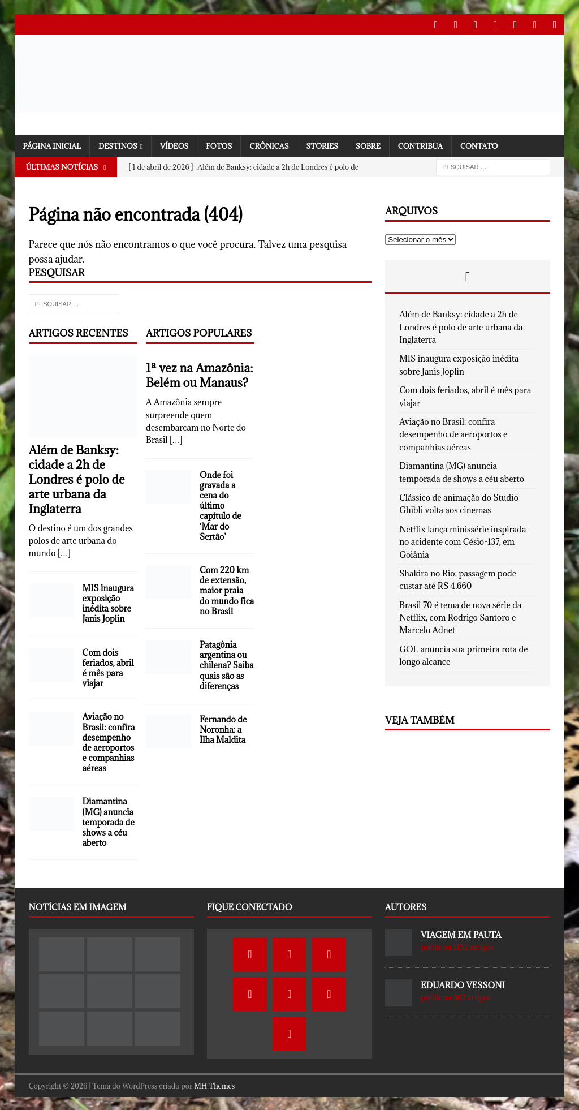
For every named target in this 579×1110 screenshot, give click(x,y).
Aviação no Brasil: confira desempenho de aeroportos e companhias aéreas (109, 741)
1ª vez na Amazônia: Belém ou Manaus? (199, 374)
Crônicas (268, 144)
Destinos (117, 144)
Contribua (420, 144)
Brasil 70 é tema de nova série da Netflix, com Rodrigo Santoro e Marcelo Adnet (460, 617)
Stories (322, 144)
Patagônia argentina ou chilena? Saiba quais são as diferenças (227, 664)
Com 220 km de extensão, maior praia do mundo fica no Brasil (227, 589)
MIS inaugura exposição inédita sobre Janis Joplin (108, 602)
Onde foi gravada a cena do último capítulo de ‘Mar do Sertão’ (220, 504)
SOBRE (368, 144)
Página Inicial (52, 144)
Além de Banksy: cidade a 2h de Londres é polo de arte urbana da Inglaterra (77, 478)
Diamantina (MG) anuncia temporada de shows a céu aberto (109, 821)
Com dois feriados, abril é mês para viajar (108, 667)
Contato (479, 144)
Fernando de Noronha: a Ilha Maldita (223, 728)
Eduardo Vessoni (463, 984)
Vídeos (174, 144)
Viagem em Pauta (461, 933)
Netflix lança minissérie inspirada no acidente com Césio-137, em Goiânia (462, 541)
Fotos (219, 144)
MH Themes (214, 1084)
